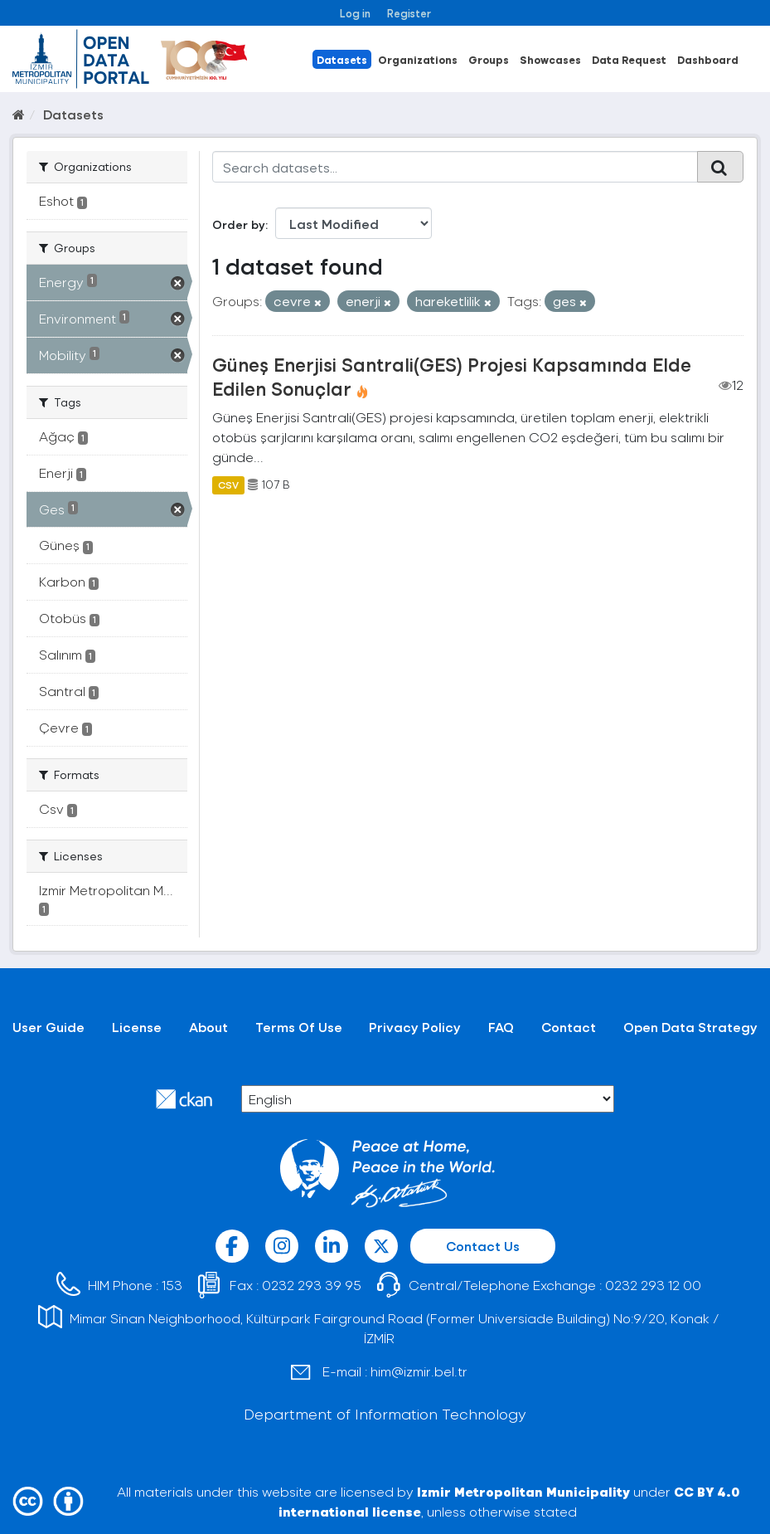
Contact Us (483, 1245)
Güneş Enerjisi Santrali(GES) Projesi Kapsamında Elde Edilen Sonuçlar (451, 376)
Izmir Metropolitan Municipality (523, 1491)
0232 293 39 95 (311, 1284)
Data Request (629, 59)
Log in (355, 13)
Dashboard (708, 59)
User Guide (48, 1026)
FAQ (501, 1026)
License (137, 1026)
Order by (238, 224)
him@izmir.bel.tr (418, 1371)
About (208, 1026)
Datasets (342, 59)
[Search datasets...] (455, 167)
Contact (568, 1026)
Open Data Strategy (690, 1026)
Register (409, 13)
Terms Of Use (298, 1026)
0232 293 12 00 (653, 1284)
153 (172, 1284)
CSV (228, 484)
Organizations (418, 59)
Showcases (550, 59)
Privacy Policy (415, 1026)
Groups (488, 59)
